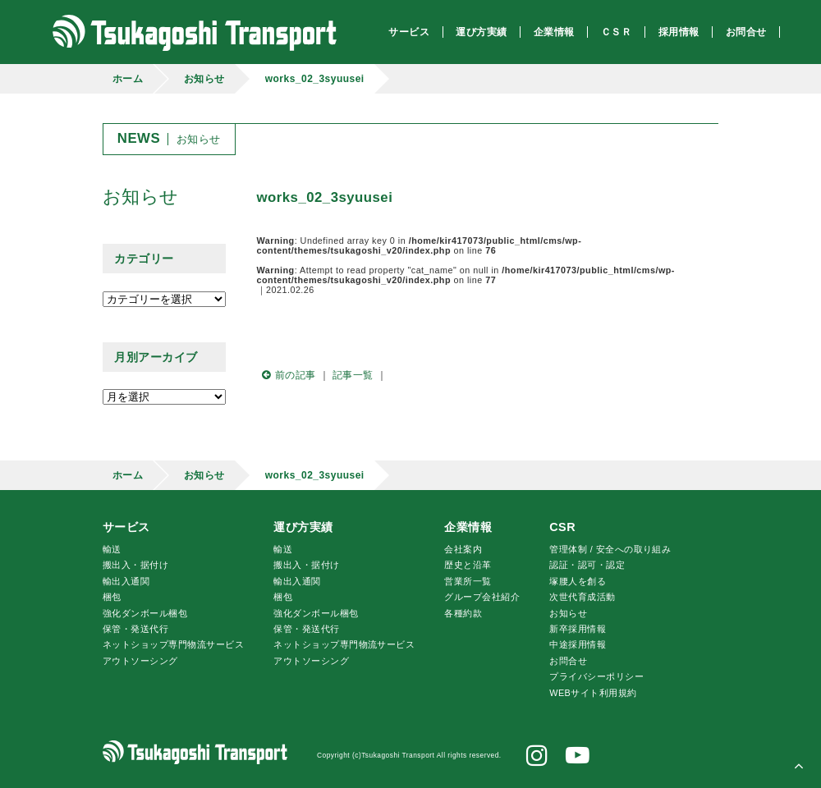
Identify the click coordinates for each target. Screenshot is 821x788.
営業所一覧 (467, 581)
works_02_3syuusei (315, 79)
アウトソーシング (140, 661)
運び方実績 (303, 527)
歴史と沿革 (467, 565)
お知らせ (204, 79)
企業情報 (468, 527)
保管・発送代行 (135, 629)
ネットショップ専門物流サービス (173, 644)
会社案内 (463, 549)
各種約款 (463, 613)
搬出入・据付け (135, 565)
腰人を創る (577, 581)
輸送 (112, 549)
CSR (562, 527)
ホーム (127, 79)
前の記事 (286, 375)
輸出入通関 (126, 581)
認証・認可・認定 (587, 565)
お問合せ (568, 661)
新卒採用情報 (577, 629)
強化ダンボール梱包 (145, 613)
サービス (126, 527)
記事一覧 (353, 375)
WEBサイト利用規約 (592, 693)
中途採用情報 (577, 644)
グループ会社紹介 (482, 597)
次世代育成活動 (582, 597)
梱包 (112, 597)
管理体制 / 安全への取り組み (610, 549)
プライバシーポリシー (596, 676)
